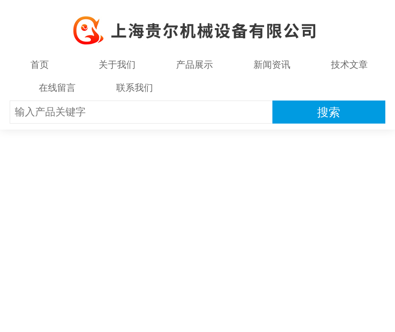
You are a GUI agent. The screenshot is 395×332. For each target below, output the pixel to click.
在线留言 (57, 88)
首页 (39, 64)
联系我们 (134, 88)
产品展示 (194, 64)
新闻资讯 (272, 64)
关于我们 (117, 64)
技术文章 (349, 64)
